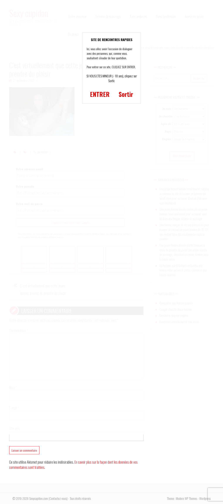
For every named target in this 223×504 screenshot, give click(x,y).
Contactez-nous (58, 498)
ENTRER (100, 94)
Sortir (126, 94)
